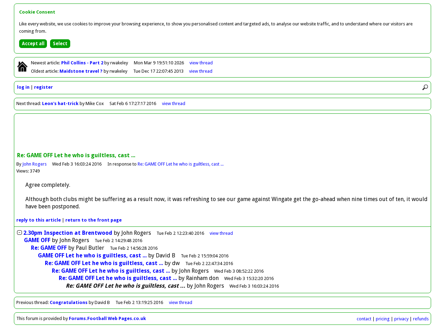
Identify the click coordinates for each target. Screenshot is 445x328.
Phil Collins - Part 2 (82, 62)
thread (221, 233)
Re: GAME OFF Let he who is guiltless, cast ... (181, 164)
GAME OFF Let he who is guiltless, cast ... (92, 255)
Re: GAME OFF (49, 248)
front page (93, 220)
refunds (421, 318)
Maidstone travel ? (81, 71)
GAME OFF (37, 240)
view (201, 62)
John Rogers (34, 164)
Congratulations (69, 302)
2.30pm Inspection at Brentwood (67, 233)
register (43, 87)
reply (38, 220)
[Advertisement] (222, 133)
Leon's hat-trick (60, 103)
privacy (401, 318)
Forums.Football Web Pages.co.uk (107, 318)
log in (23, 87)
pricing (383, 318)
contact (364, 318)
